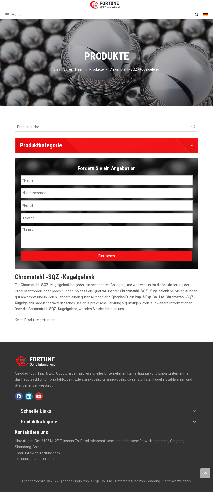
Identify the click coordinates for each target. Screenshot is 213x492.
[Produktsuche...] (102, 126)
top (205, 473)
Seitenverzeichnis (176, 481)
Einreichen (106, 256)
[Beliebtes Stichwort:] (193, 126)
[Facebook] (19, 396)
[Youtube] (39, 396)
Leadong (153, 481)
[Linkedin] (29, 396)
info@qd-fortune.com (42, 453)
